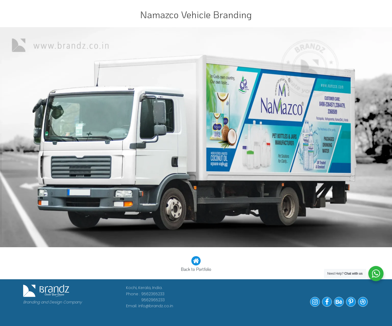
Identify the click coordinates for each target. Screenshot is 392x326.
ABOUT (116, 11)
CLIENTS (145, 11)
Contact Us (274, 11)
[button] (196, 264)
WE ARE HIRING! (188, 11)
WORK (91, 11)
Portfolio (233, 11)
